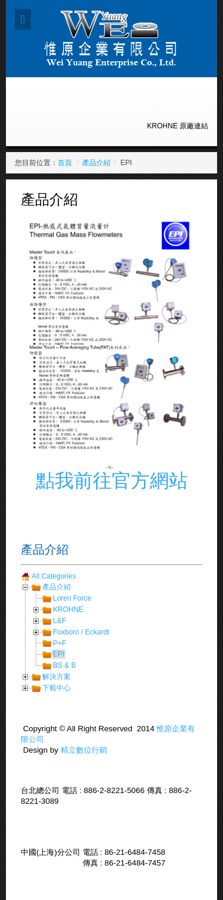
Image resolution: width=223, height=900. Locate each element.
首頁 (65, 163)
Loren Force (72, 598)
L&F (59, 621)
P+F (59, 643)
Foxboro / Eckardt (81, 632)
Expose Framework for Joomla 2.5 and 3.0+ (111, 38)
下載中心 (56, 688)
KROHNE (68, 609)
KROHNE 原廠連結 (177, 126)
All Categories (54, 576)
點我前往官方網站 (112, 480)
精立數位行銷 (84, 750)
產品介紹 (96, 163)
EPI (58, 654)
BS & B (64, 665)
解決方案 (56, 676)
